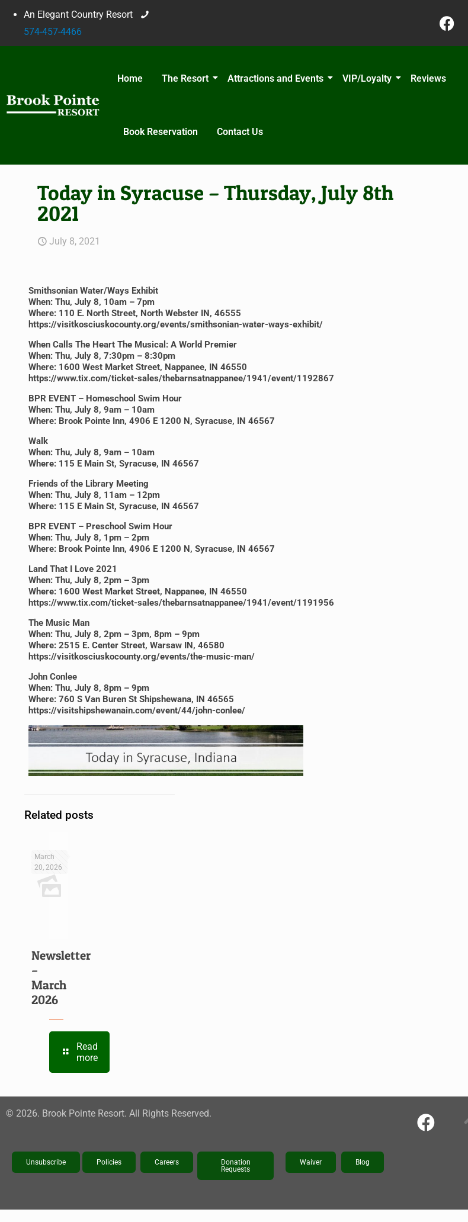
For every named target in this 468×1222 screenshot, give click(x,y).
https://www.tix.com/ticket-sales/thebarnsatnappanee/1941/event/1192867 (181, 378)
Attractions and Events (277, 78)
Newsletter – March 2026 (61, 977)
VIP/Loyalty (368, 78)
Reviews (428, 78)
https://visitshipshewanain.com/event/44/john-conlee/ (136, 710)
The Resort (187, 78)
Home (130, 78)
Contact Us (240, 131)
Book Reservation (160, 131)
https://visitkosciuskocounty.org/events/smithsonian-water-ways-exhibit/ (175, 324)
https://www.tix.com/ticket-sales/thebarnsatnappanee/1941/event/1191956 (181, 602)
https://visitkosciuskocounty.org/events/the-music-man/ (141, 656)
